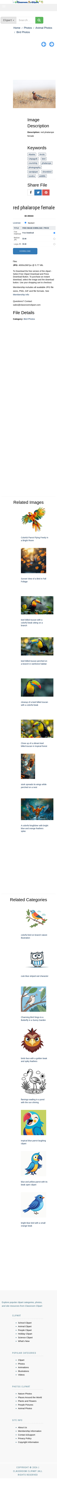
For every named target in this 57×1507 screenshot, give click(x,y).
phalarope (46, 163)
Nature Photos (25, 1393)
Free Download (17, 233)
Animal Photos (43, 27)
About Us (22, 1427)
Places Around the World (30, 1397)
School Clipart (24, 1323)
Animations (23, 1367)
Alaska (32, 154)
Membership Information (29, 1431)
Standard (31, 223)
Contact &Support (26, 1435)
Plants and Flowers (27, 1401)
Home (16, 27)
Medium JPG (17, 239)
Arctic (42, 154)
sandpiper (33, 171)
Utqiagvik (33, 158)
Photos (28, 27)
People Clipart (25, 1330)
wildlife (42, 176)
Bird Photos (23, 32)
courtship (33, 163)
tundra (32, 176)
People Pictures (25, 1405)
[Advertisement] (28, 64)
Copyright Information (28, 1442)
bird (43, 158)
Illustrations (23, 1371)
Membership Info (21, 294)
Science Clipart (25, 1337)
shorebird (47, 171)
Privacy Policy (24, 1438)
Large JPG (17, 244)
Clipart (21, 1360)
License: (17, 223)
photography (35, 167)
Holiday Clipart (25, 1333)
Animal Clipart (24, 1326)
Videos (21, 1374)
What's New (24, 1341)
